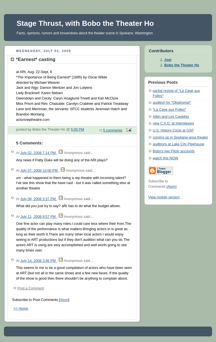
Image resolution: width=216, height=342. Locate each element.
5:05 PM (77, 130)
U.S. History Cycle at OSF (173, 130)
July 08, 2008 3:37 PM (38, 199)
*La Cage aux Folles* (169, 110)
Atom (64, 300)
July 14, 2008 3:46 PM (38, 261)
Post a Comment (30, 288)
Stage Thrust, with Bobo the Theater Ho (85, 23)
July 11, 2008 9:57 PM (38, 217)
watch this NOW (165, 158)
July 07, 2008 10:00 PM (39, 171)
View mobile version (164, 197)
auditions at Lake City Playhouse (178, 144)
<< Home (21, 309)
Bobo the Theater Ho (181, 65)
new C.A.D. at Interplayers (173, 123)
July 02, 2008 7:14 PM (38, 153)
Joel (167, 60)
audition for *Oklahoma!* (172, 103)
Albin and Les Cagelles (171, 117)
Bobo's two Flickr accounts (174, 151)
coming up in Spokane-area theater (180, 137)
